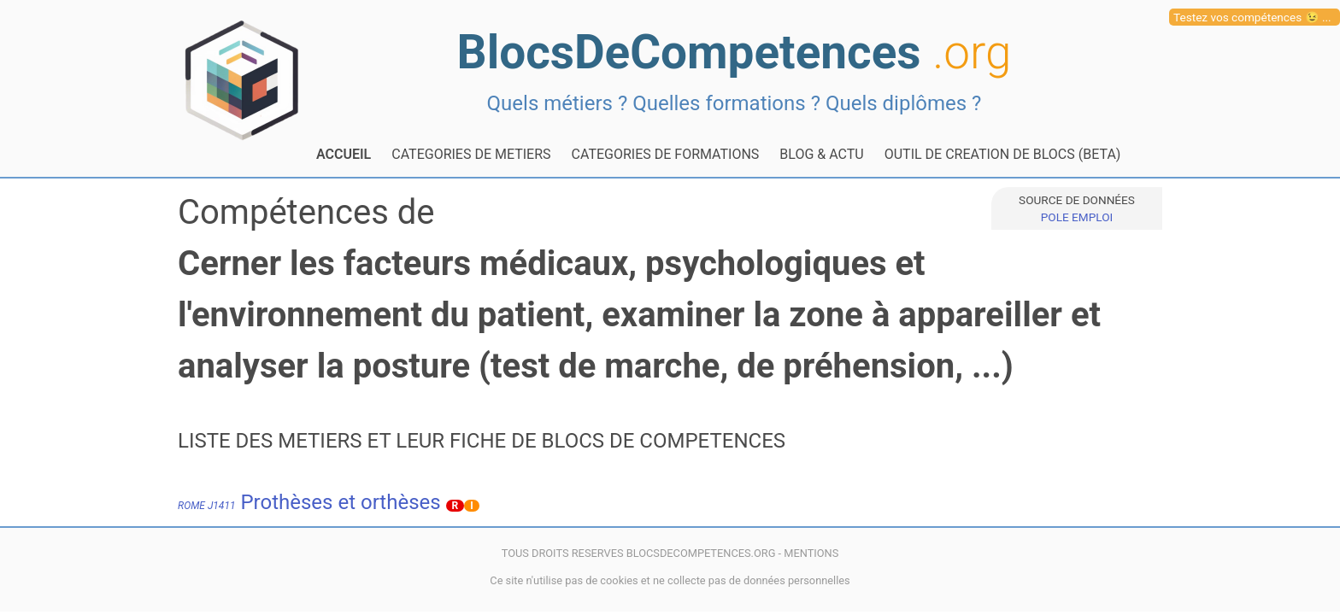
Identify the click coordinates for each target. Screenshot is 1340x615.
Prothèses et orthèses (309, 502)
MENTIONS (811, 553)
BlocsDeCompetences (734, 52)
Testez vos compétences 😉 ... (1252, 17)
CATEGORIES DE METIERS (470, 154)
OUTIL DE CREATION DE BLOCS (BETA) (1003, 154)
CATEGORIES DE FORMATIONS (666, 154)
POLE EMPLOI (1077, 217)
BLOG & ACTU (821, 154)
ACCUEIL (343, 154)
